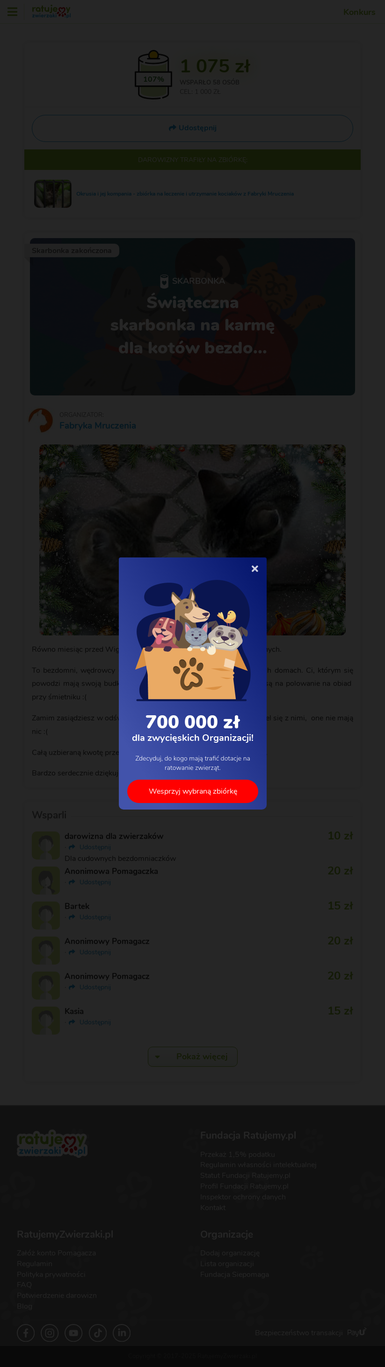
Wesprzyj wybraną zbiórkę (192, 791)
